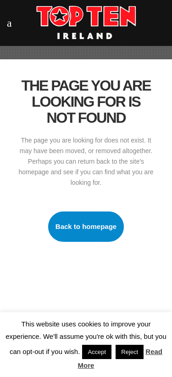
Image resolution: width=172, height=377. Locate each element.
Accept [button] (97, 351)
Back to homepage (86, 226)
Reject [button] (129, 351)
